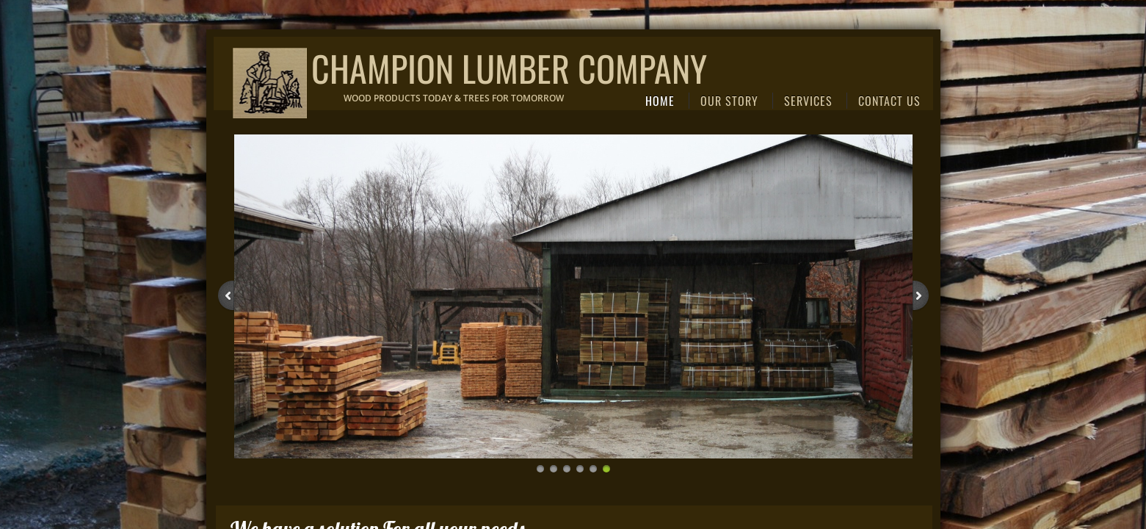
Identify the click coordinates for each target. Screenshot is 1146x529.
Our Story (729, 101)
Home (660, 101)
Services (808, 101)
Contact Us (889, 101)
